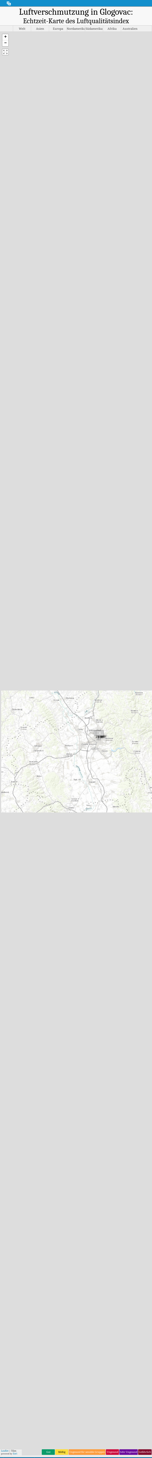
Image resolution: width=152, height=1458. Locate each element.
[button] (5, 37)
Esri (15, 1447)
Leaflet (5, 1445)
